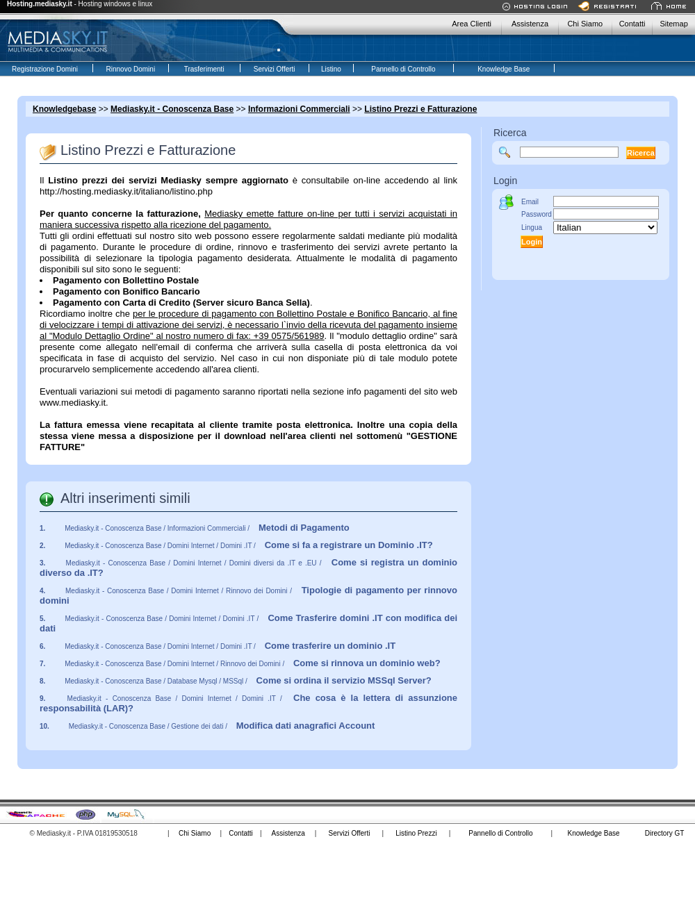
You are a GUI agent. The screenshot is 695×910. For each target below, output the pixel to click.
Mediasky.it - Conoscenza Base (172, 109)
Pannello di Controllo (500, 833)
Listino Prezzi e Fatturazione (420, 109)
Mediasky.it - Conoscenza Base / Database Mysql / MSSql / (248, 681)
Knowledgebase (64, 109)
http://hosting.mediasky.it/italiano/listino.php (126, 191)
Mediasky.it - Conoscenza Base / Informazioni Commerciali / (207, 528)
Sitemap (673, 23)
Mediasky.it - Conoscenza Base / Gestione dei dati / (222, 726)
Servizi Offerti (349, 833)
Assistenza (530, 23)
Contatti (632, 23)
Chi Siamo (585, 23)
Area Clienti (471, 23)
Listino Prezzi (415, 833)
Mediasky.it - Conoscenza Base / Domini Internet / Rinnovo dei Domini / (252, 664)
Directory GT (665, 833)
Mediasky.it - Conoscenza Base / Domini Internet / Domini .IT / (249, 545)
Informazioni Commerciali (299, 109)
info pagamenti (377, 391)
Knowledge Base (593, 833)
